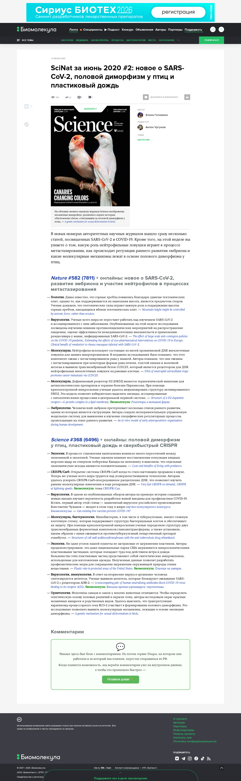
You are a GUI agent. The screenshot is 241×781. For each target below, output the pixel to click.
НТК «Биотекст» (149, 768)
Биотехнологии (136, 40)
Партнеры (175, 30)
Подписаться (212, 40)
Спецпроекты (91, 30)
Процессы (117, 40)
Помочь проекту (184, 734)
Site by (102, 768)
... (178, 39)
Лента (73, 30)
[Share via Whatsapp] (26, 112)
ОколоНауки (166, 40)
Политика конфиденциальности (195, 741)
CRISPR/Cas (111, 488)
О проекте (180, 719)
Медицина (82, 40)
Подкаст (112, 30)
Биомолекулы (99, 40)
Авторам (179, 722)
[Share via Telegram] (26, 118)
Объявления (144, 30)
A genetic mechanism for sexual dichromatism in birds (90, 222)
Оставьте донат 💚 (120, 679)
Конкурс (127, 30)
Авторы (160, 30)
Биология (67, 40)
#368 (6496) (75, 440)
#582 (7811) (73, 278)
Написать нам (182, 737)
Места (152, 40)
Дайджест (90, 108)
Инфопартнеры (183, 730)
